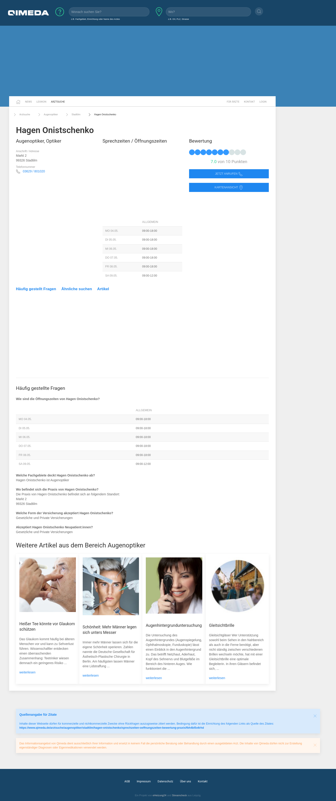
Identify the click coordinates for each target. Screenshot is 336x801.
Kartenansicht (229, 187)
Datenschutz (165, 781)
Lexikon (41, 101)
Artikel (103, 289)
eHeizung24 (159, 795)
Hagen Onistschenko (101, 114)
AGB (127, 781)
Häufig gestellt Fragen (36, 289)
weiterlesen (27, 672)
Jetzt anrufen (229, 173)
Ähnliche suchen (77, 289)
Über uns (185, 781)
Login (263, 101)
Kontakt (249, 101)
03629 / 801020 (34, 171)
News (28, 101)
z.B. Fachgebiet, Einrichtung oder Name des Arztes (95, 19)
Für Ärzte (233, 101)
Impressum (144, 781)
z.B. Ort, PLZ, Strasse (178, 19)
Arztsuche (58, 101)
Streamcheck (179, 795)
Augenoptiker (47, 114)
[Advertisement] (168, 61)
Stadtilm (72, 114)
